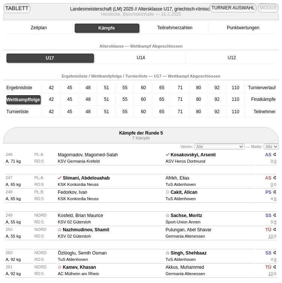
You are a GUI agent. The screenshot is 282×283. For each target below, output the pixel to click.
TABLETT (16, 8)
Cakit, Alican (184, 192)
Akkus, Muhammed (185, 267)
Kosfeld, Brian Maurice (80, 215)
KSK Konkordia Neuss (78, 184)
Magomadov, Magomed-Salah (88, 154)
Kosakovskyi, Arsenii (193, 154)
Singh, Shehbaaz (189, 253)
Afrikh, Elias (177, 178)
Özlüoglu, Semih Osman (82, 253)
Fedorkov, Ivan (72, 192)
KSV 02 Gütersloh (74, 222)
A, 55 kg (13, 222)
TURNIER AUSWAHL (233, 7)
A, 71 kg (13, 161)
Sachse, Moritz (186, 215)
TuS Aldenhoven (181, 184)
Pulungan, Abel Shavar (189, 229)
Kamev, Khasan (79, 267)
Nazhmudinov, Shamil (86, 229)
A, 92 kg (13, 259)
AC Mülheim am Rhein (78, 273)
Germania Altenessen (185, 236)
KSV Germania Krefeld (78, 161)
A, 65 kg (13, 184)
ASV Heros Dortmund (186, 161)
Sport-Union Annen (183, 222)
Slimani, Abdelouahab (86, 178)
